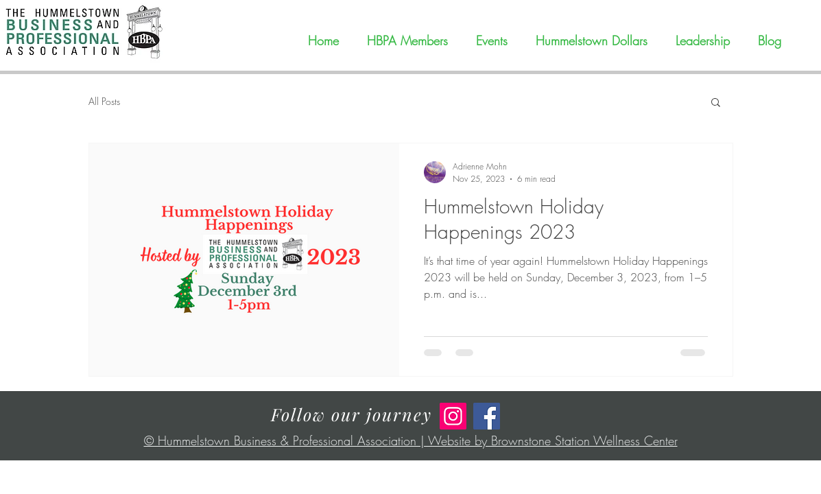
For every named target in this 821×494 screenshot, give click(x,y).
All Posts (104, 101)
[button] (715, 103)
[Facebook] (486, 416)
